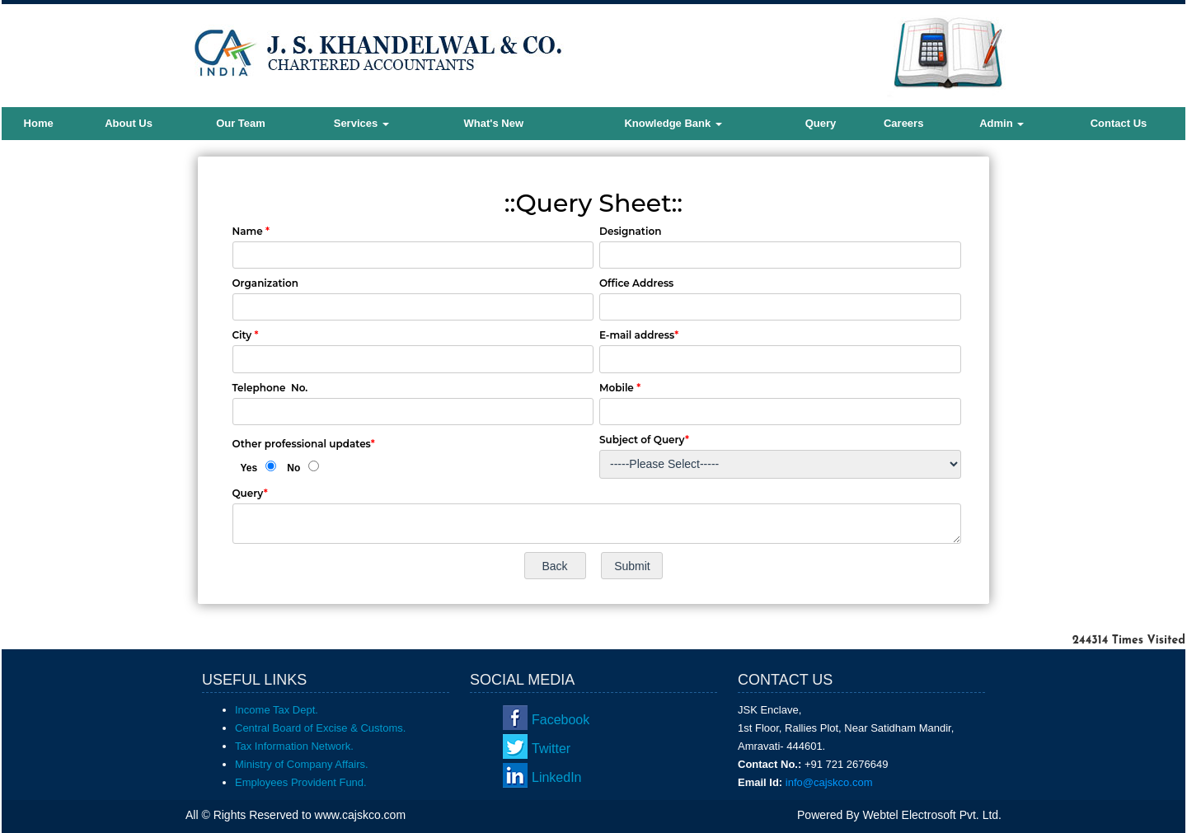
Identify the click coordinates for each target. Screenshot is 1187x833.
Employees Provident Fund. (301, 782)
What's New (493, 123)
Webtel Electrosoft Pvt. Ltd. (932, 814)
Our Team (240, 123)
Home (39, 123)
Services (361, 123)
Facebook (560, 720)
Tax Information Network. (294, 746)
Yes (249, 468)
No (293, 468)
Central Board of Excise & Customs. (320, 728)
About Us (128, 123)
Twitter (551, 749)
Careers (903, 123)
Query (821, 123)
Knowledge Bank (672, 123)
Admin (1001, 123)
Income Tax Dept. (276, 710)
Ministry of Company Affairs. (301, 764)
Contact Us (1119, 123)
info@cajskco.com (829, 782)
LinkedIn (557, 777)
